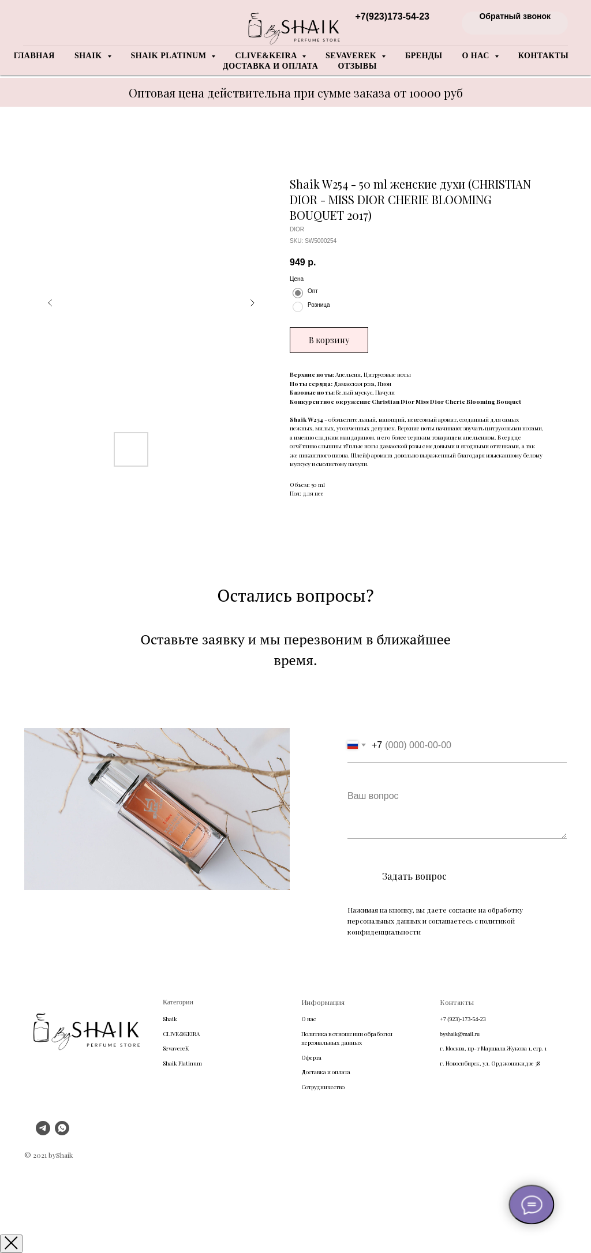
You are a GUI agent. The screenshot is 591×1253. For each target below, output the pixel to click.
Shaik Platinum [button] (170, 55)
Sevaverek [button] (352, 55)
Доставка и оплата (270, 66)
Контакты (543, 55)
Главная (34, 55)
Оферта (311, 1057)
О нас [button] (476, 55)
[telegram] (43, 1132)
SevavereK (176, 1048)
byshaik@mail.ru (460, 1034)
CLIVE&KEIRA (181, 1034)
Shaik (170, 1019)
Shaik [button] (89, 55)
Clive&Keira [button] (267, 55)
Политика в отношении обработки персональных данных (346, 1038)
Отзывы (357, 66)
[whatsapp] (62, 1132)
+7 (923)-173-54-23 (463, 1019)
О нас (308, 1019)
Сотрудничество (323, 1087)
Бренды (423, 55)
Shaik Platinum (182, 1063)
